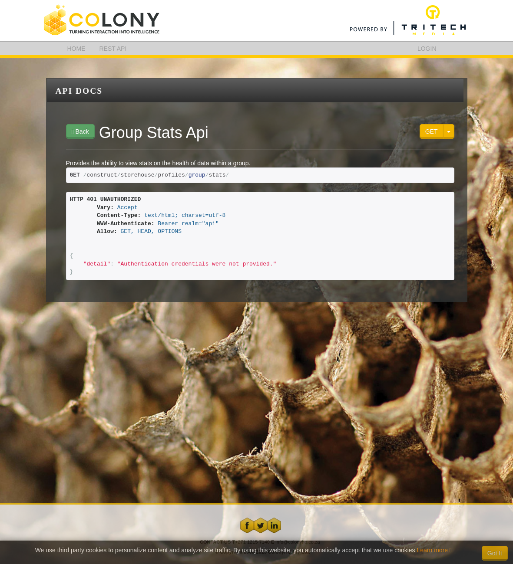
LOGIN (427, 48)
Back (80, 131)
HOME (76, 48)
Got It (494, 553)
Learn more (434, 550)
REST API (113, 48)
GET (431, 131)
